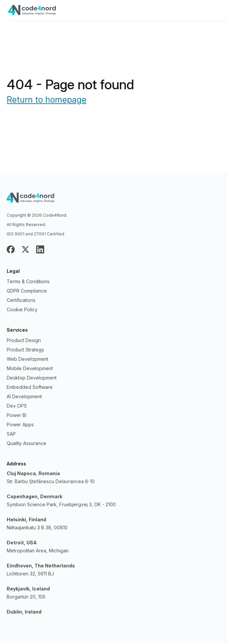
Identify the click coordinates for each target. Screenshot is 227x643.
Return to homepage (46, 100)
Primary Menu (213, 10)
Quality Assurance (26, 443)
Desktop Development (32, 378)
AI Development (24, 396)
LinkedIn (40, 249)
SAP (11, 434)
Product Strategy (25, 349)
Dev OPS (17, 406)
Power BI (16, 415)
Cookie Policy (22, 309)
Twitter (25, 249)
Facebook (11, 249)
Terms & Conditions (28, 281)
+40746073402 (192, 12)
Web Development (27, 359)
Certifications (21, 300)
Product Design (24, 340)
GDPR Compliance (27, 291)
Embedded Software (30, 387)
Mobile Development (30, 368)
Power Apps (20, 424)
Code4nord (113, 200)
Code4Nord (94, 12)
